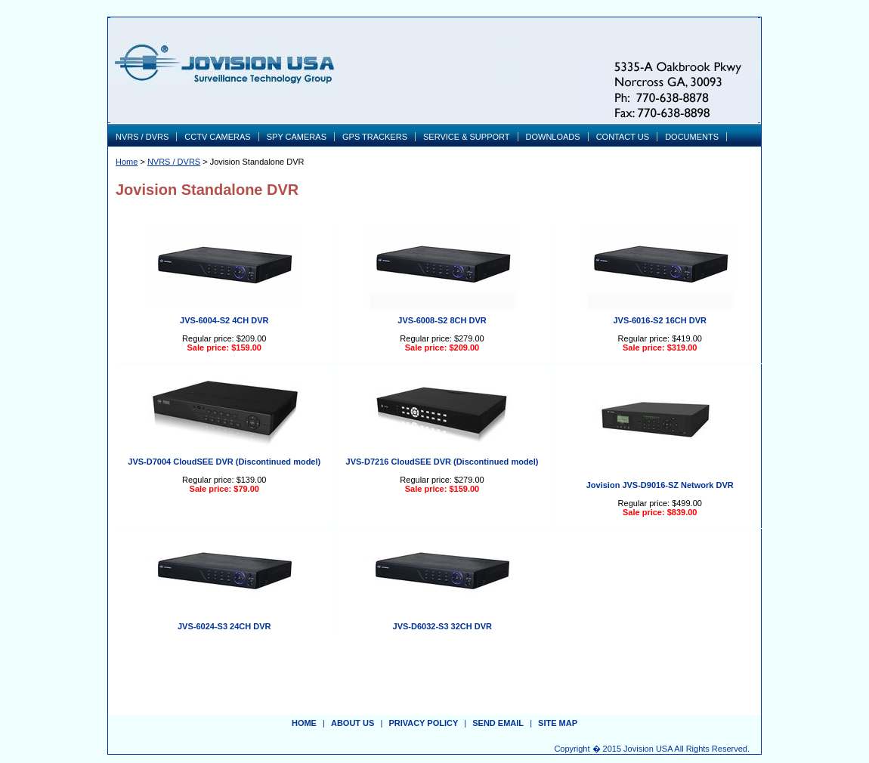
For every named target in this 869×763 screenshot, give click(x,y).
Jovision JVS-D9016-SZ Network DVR (660, 485)
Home (127, 161)
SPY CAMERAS (296, 136)
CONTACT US (623, 136)
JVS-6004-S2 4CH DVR (224, 320)
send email (498, 722)
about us (352, 722)
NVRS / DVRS (142, 136)
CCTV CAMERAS (217, 136)
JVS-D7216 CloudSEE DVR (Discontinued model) (442, 461)
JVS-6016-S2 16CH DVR (660, 320)
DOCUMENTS (692, 136)
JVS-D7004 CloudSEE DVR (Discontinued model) (224, 461)
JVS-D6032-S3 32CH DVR (442, 626)
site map (557, 722)
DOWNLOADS (553, 136)
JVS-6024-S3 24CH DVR (224, 626)
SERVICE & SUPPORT (466, 136)
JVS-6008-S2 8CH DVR (441, 320)
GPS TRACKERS (374, 136)
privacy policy (423, 722)
